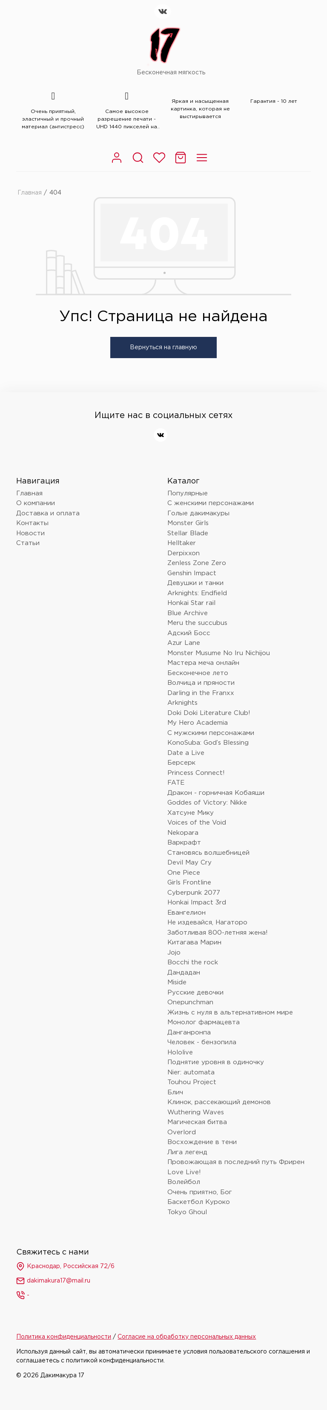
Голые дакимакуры (198, 513)
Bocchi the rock (192, 962)
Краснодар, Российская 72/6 (65, 1266)
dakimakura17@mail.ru (53, 1281)
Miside (176, 982)
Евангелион (186, 913)
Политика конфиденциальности (63, 1336)
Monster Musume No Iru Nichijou (218, 653)
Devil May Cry (189, 862)
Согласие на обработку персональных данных (187, 1336)
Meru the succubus (197, 623)
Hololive (180, 1052)
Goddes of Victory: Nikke (207, 802)
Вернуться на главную (163, 347)
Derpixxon (183, 553)
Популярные (187, 493)
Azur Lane (183, 643)
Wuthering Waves (195, 1112)
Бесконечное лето (197, 673)
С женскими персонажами (210, 503)
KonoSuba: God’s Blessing (208, 743)
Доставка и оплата (48, 513)
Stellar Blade (187, 533)
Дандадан (183, 972)
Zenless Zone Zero (196, 563)
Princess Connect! (196, 773)
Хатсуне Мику (190, 813)
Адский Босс (188, 633)
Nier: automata (191, 1072)
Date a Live (185, 753)
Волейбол (183, 1182)
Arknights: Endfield (197, 593)
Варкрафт (184, 842)
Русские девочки (195, 992)
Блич (175, 1092)
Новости (30, 533)
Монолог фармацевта (203, 1022)
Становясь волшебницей (208, 853)
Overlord (181, 1132)
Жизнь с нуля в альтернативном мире (230, 1012)
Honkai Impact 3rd (196, 902)
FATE (175, 783)
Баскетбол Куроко (198, 1202)
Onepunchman (190, 1002)
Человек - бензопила (201, 1042)
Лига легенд (187, 1152)
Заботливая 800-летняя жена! (217, 932)
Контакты (32, 523)
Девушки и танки (195, 583)
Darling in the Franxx (200, 693)
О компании (35, 503)
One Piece (183, 873)
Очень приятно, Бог (199, 1192)
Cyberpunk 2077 (193, 893)
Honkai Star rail (191, 603)
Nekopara (182, 833)
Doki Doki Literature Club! (208, 713)
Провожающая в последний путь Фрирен (235, 1162)
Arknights (182, 703)
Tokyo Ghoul (187, 1212)
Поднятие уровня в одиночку (215, 1062)
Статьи (28, 543)
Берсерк (181, 763)
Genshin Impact (191, 573)
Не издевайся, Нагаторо (207, 922)
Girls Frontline (189, 882)
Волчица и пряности (201, 683)
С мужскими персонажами (210, 733)
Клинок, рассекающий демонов (219, 1102)
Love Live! (184, 1172)
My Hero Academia (197, 723)
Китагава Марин (194, 942)
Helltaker (181, 543)
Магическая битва (197, 1122)
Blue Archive (187, 613)
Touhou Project (191, 1082)
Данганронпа (189, 1032)
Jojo (174, 952)
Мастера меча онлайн (203, 663)
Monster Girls (188, 523)
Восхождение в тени (202, 1142)
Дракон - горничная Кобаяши (215, 793)
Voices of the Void (196, 822)
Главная (29, 192)
